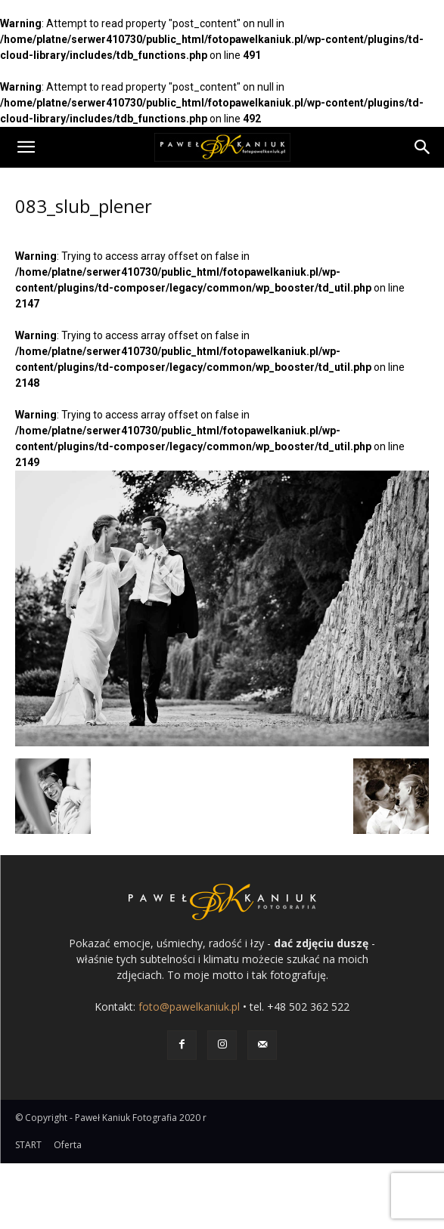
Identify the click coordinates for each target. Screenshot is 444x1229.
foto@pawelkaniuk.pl (189, 1006)
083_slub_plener (83, 205)
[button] (26, 147)
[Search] (423, 147)
